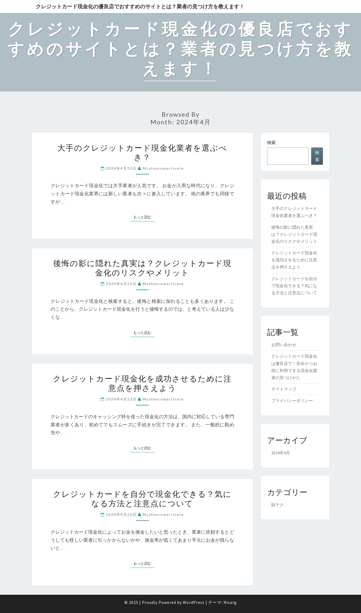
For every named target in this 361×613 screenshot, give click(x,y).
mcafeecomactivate (163, 168)
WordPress (193, 602)
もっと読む (144, 216)
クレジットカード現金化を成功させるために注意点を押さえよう (142, 383)
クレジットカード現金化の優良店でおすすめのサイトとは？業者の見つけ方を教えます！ (140, 6)
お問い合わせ (283, 344)
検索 (271, 142)
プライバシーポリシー (292, 400)
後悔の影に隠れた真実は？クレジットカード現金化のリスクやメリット (142, 267)
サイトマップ (283, 389)
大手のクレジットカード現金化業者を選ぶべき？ (142, 152)
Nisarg (230, 602)
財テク (277, 504)
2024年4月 (280, 452)
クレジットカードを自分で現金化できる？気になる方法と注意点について (142, 498)
